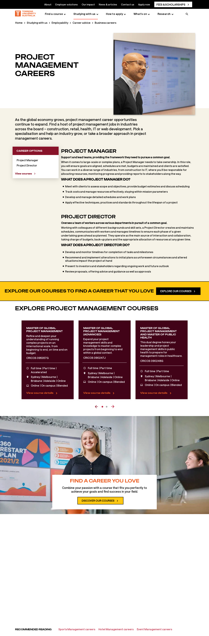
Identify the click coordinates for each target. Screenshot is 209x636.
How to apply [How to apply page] (114, 13)
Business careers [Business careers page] (105, 22)
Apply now (144, 4)
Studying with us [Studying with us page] (84, 13)
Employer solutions (66, 4)
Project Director (27, 165)
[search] (187, 14)
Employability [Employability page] (60, 22)
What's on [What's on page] (140, 13)
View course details (40, 392)
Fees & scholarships (170, 4)
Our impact (88, 4)
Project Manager (27, 160)
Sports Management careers (76, 629)
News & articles (108, 4)
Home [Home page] (19, 22)
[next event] (113, 406)
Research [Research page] (164, 13)
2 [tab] (106, 407)
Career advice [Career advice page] (81, 22)
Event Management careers (154, 629)
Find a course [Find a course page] (54, 13)
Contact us (127, 4)
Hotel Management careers (116, 629)
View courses (23, 173)
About (47, 4)
